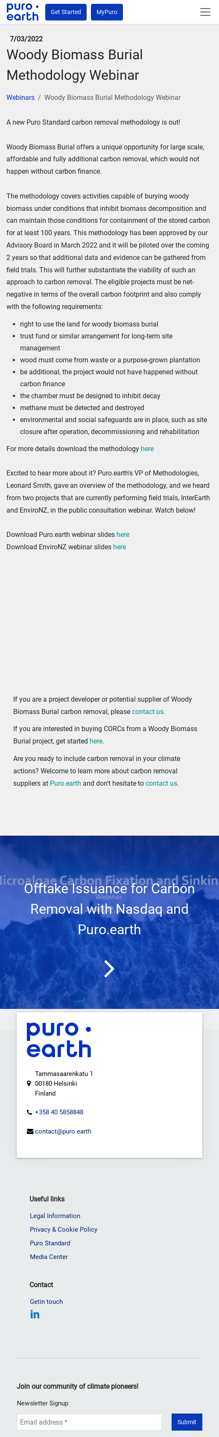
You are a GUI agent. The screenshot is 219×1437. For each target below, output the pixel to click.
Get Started (66, 12)
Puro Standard (50, 1286)
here (147, 449)
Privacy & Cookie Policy (63, 1272)
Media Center (49, 1299)
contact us (148, 712)
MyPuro (106, 12)
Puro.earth (65, 783)
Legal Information (55, 1258)
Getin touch (46, 1344)
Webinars (20, 97)
